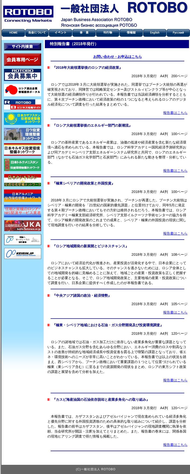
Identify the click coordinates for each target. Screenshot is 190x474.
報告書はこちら (175, 113)
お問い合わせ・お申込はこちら (117, 57)
